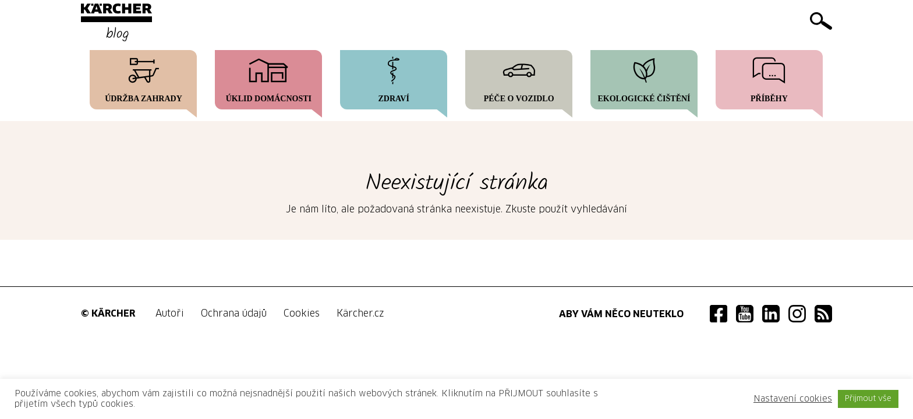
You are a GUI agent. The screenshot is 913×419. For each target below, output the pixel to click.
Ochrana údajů (234, 313)
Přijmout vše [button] (868, 399)
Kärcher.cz (360, 313)
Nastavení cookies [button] (792, 399)
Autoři (169, 313)
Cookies (302, 313)
